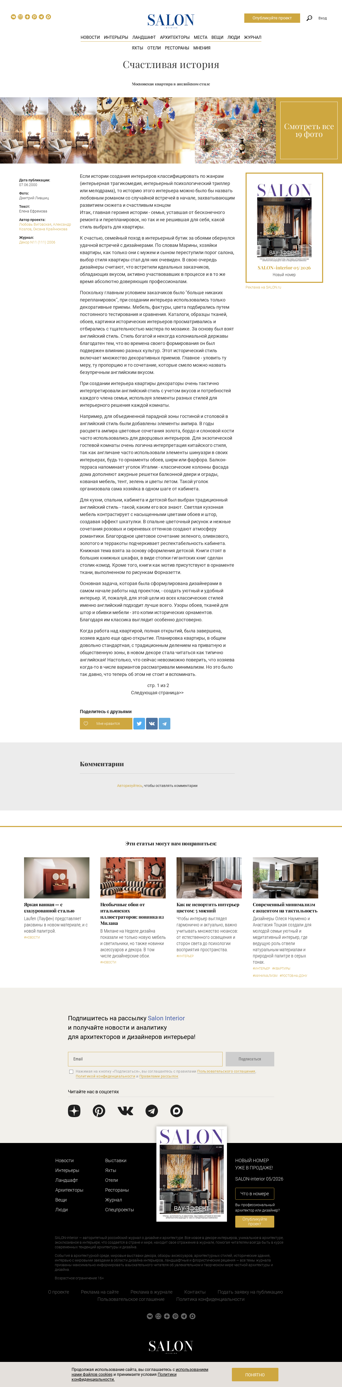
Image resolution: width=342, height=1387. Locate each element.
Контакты (195, 1292)
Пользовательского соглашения (226, 1071)
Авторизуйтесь (129, 786)
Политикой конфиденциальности (105, 1076)
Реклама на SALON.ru (263, 287)
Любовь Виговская (35, 224)
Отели (154, 48)
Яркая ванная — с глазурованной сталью (49, 907)
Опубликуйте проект (272, 18)
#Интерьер (185, 956)
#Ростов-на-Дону (293, 975)
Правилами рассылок (159, 1076)
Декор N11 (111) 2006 (37, 242)
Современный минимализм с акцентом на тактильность (285, 907)
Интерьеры (116, 37)
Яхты (137, 48)
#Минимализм (265, 975)
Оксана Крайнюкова (50, 229)
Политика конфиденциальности (210, 1299)
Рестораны (177, 48)
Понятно (255, 1375)
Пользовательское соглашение (130, 1299)
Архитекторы (175, 37)
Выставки (115, 1160)
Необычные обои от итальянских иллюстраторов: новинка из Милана (132, 913)
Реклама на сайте (100, 1292)
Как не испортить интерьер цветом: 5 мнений (208, 907)
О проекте (58, 1292)
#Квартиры (281, 968)
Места (200, 37)
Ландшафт (144, 37)
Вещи (217, 37)
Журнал (252, 37)
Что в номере (254, 1193)
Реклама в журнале (151, 1292)
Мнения (201, 48)
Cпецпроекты (119, 1209)
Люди (233, 37)
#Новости (32, 937)
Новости (90, 37)
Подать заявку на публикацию (250, 1292)
